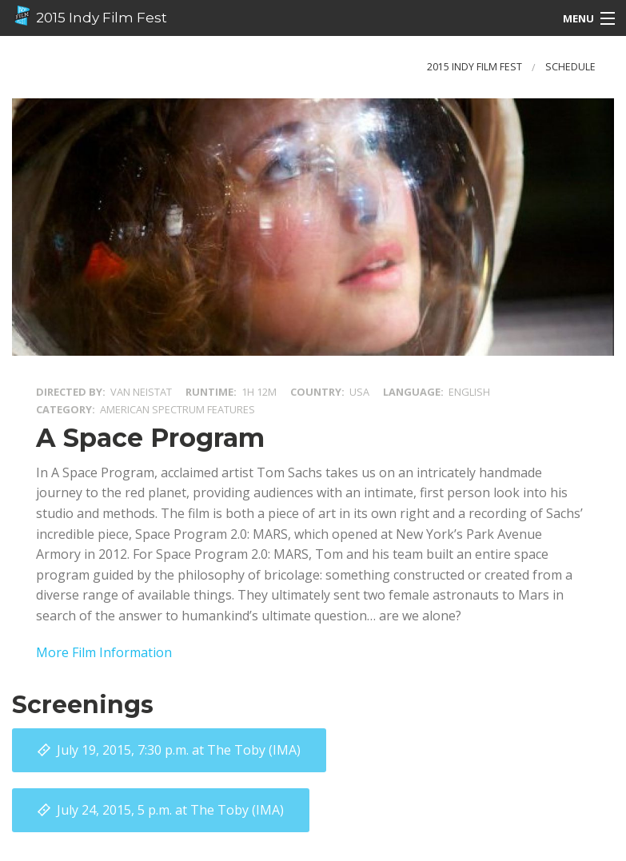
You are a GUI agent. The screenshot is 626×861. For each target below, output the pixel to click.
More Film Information (104, 652)
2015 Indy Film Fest (89, 16)
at (179, 750)
